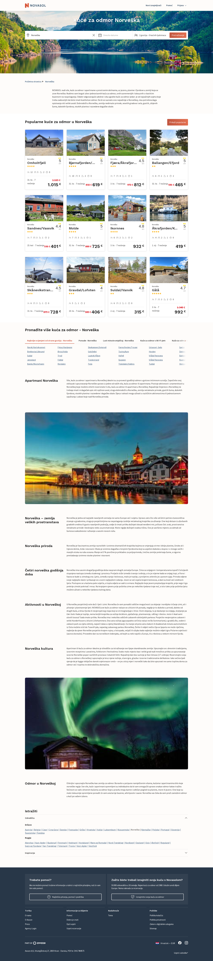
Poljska (155, 829)
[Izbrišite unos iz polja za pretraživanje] (94, 35)
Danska (63, 829)
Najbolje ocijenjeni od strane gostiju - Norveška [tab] (49, 340)
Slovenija (175, 829)
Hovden (152, 351)
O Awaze (28, 919)
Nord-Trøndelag (115, 842)
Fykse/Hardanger (65, 347)
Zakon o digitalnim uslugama (161, 924)
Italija (99, 829)
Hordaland (84, 842)
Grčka (82, 829)
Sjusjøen (122, 360)
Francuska (73, 829)
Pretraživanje (178, 35)
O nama (28, 915)
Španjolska (30, 833)
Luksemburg (110, 829)
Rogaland (164, 842)
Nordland (129, 842)
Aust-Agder (40, 842)
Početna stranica (33, 81)
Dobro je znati (72, 919)
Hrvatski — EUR (165, 943)
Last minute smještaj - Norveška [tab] (118, 340)
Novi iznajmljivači (153, 5)
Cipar (44, 829)
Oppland (140, 842)
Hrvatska (91, 829)
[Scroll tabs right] (185, 341)
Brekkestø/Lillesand (35, 351)
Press (27, 924)
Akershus (29, 842)
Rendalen (62, 364)
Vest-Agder (82, 846)
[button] (115, 35)
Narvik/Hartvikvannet (36, 347)
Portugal (165, 829)
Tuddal (152, 364)
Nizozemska (123, 829)
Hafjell (121, 355)
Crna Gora (53, 829)
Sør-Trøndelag (49, 846)
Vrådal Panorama (156, 355)
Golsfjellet (92, 351)
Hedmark (72, 842)
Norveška (49, 81)
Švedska (41, 833)
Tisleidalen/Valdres (126, 364)
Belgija (37, 829)
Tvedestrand (93, 360)
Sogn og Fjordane (33, 846)
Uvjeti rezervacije (74, 928)
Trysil (60, 355)
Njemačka (146, 829)
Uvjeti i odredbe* (181, 953)
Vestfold (93, 846)
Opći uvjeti (71, 924)
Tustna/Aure (123, 351)
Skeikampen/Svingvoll (97, 347)
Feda (90, 364)
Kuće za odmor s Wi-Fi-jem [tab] (152, 340)
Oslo (147, 842)
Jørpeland (31, 360)
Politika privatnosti (158, 919)
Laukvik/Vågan (94, 355)
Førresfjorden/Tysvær (127, 347)
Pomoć (169, 5)
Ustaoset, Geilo (155, 347)
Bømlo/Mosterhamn (35, 364)
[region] (106, 356)
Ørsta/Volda (63, 351)
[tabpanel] (106, 356)
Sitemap (153, 928)
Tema (110, 915)
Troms (72, 846)
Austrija (28, 829)
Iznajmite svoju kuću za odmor (147, 897)
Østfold (155, 842)
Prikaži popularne (177, 122)
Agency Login (30, 928)
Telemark (62, 846)
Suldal (29, 355)
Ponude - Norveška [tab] (88, 340)
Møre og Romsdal (98, 842)
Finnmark (62, 842)
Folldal (60, 360)
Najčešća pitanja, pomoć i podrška (65, 897)
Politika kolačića (156, 915)
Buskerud (51, 842)
